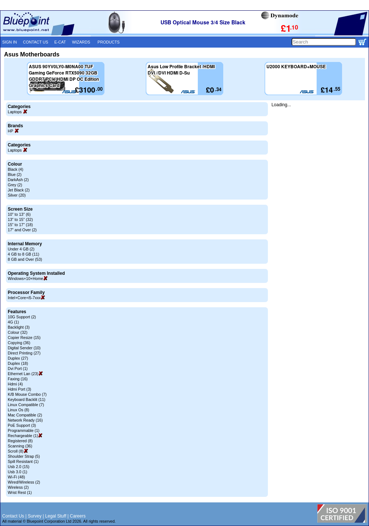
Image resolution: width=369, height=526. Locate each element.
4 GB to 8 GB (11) (23, 254)
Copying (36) (19, 342)
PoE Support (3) (22, 425)
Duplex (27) (18, 358)
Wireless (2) (18, 487)
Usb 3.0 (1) (17, 472)
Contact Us (13, 516)
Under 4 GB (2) (21, 249)
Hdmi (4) (15, 384)
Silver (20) (17, 195)
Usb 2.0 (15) (19, 466)
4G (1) (13, 322)
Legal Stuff (55, 516)
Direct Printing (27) (24, 353)
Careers (78, 516)
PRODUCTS (108, 42)
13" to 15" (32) (20, 219)
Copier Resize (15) (24, 337)
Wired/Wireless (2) (24, 482)
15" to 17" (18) (20, 224)
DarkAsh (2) (18, 179)
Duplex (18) (18, 363)
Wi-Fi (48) (16, 477)
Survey (34, 516)
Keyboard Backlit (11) (26, 399)
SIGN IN (9, 42)
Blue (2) (14, 174)
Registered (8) (20, 441)
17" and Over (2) (22, 230)
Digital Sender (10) (24, 348)
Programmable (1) (23, 430)
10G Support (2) (22, 317)
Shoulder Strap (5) (24, 456)
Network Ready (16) (25, 420)
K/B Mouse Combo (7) (27, 394)
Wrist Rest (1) (20, 492)
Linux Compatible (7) (26, 404)
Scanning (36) (20, 446)
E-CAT (60, 42)
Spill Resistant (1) (23, 461)
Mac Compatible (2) (25, 415)
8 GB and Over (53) (25, 259)
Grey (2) (15, 185)
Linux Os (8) (18, 410)
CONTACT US (35, 42)
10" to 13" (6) (19, 214)
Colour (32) (17, 332)
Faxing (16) (18, 379)
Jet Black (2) (19, 190)
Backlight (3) (19, 327)
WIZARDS (81, 42)
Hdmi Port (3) (19, 389)
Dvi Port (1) (18, 368)
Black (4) (15, 169)
